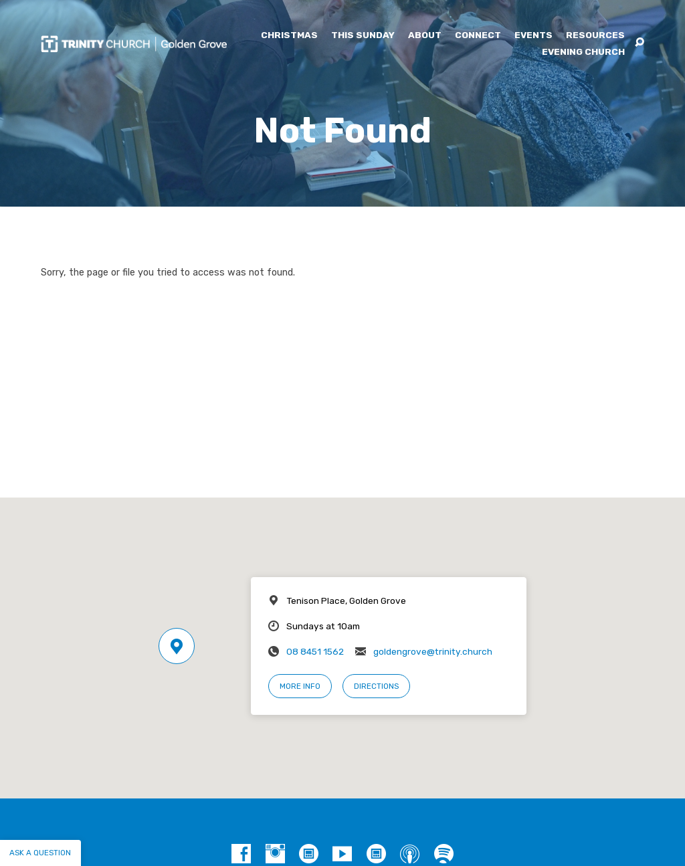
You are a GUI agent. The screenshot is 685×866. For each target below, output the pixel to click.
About (425, 35)
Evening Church (583, 52)
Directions (376, 686)
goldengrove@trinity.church (432, 651)
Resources (595, 35)
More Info (300, 686)
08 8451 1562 (315, 651)
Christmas (289, 35)
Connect (478, 35)
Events (533, 35)
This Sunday (363, 35)
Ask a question (40, 852)
